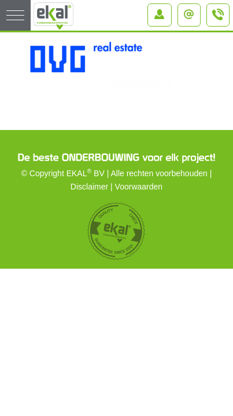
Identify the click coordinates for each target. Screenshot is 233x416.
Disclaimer (89, 186)
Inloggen (162, 11)
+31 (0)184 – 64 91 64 (218, 19)
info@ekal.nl (191, 11)
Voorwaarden (139, 186)
